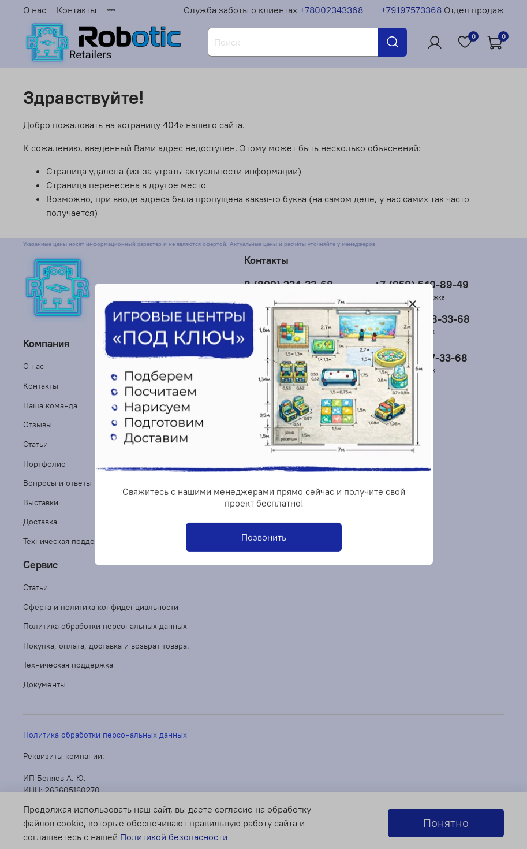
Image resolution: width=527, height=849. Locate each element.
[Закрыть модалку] (413, 304)
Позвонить (263, 537)
